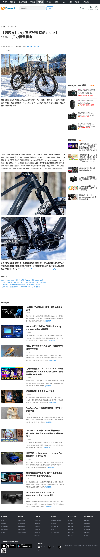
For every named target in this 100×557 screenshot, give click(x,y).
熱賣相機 (70, 526)
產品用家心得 (22, 532)
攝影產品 (37, 523)
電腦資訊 (37, 529)
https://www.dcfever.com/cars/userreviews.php (37, 269)
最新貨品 (70, 523)
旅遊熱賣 (54, 523)
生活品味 (36, 46)
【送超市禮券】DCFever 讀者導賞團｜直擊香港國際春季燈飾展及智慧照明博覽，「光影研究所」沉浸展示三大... (88, 159)
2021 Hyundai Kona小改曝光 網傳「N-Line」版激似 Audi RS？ (22, 280)
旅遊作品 (54, 529)
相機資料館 (21, 521)
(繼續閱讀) (48, 321)
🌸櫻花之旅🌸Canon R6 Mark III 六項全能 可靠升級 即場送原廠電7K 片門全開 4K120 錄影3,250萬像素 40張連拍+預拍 (86, 92)
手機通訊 (37, 526)
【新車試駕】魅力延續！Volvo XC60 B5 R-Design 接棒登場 (20, 287)
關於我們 (87, 521)
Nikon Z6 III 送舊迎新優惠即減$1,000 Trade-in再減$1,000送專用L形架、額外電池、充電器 (86, 126)
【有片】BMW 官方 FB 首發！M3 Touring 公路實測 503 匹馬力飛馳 (23, 282)
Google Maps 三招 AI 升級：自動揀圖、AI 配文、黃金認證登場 (88, 188)
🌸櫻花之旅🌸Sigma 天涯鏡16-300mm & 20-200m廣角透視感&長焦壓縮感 (86, 103)
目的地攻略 (54, 526)
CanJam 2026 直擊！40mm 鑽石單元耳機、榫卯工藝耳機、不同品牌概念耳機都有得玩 (44, 434)
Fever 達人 (4, 523)
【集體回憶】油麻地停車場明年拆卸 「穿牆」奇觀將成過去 (20, 284)
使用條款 (87, 532)
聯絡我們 (87, 523)
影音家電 (37, 532)
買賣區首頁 (37, 521)
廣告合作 (87, 526)
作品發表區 (4, 529)
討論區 (3, 532)
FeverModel (4, 526)
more (92, 85)
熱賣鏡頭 (70, 529)
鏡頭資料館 (21, 523)
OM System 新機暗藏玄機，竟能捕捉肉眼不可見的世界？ (88, 179)
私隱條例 (87, 535)
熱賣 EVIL (71, 535)
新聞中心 (4, 27)
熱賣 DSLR (71, 532)
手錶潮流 (37, 535)
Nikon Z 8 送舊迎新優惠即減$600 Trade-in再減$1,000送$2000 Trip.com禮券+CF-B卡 (86, 114)
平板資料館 (21, 529)
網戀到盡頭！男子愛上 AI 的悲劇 (40, 391)
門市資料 (70, 521)
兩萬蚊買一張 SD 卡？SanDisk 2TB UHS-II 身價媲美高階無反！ (87, 197)
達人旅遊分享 (55, 532)
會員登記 (87, 529)
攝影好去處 (56, 521)
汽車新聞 (29, 46)
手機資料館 (21, 526)
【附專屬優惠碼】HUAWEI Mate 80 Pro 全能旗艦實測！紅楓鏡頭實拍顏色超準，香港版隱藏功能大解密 (44, 372)
